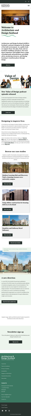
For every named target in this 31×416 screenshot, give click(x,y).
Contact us (3, 399)
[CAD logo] (5, 5)
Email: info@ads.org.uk (6, 394)
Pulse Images (4, 405)
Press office (3, 378)
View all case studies (15, 242)
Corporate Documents (6, 376)
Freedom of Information (6, 373)
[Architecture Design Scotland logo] (7, 358)
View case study (7, 183)
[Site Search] (26, 1)
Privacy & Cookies (5, 368)
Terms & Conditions (5, 366)
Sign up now (15, 341)
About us (8, 65)
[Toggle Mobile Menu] (29, 5)
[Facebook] (2, 411)
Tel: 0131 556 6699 (5, 397)
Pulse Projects (4, 407)
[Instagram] (9, 411)
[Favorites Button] (29, 1)
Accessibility (4, 371)
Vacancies (3, 363)
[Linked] (6, 411)
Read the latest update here (9, 301)
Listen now (8, 112)
